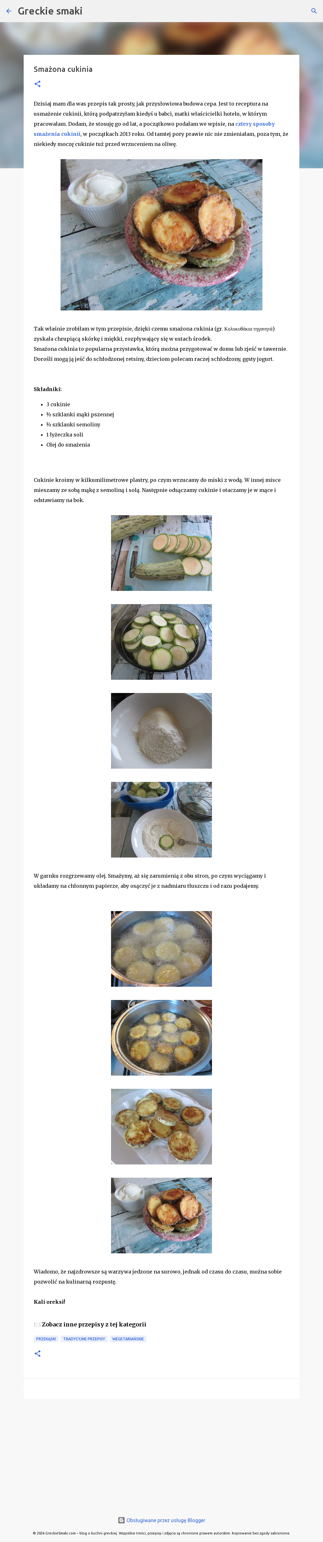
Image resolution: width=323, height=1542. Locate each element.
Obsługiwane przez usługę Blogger (161, 1520)
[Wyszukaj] (314, 11)
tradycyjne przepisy (84, 1339)
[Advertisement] (161, 1452)
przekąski (46, 1339)
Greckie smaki (50, 10)
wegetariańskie (128, 1339)
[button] (37, 84)
